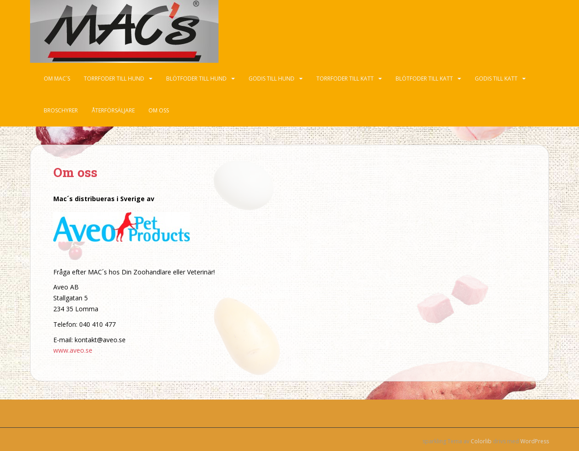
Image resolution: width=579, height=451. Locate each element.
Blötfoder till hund (196, 78)
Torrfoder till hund (114, 78)
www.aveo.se (72, 350)
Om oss (158, 110)
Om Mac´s (57, 78)
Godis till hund (272, 78)
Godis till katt (496, 78)
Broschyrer (61, 110)
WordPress (534, 441)
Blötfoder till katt (424, 78)
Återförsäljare (113, 110)
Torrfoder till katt (345, 78)
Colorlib (481, 441)
